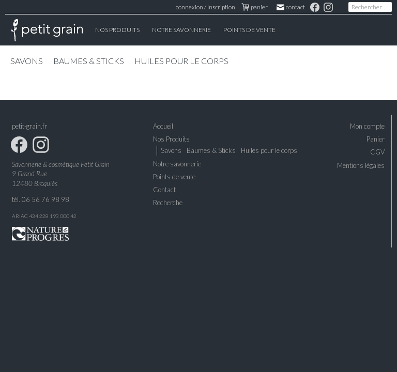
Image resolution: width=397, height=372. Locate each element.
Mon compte (367, 126)
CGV (377, 152)
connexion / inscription (205, 7)
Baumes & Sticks (88, 61)
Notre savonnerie (177, 164)
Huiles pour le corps (181, 61)
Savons (26, 61)
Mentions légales (361, 165)
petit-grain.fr (29, 126)
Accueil (47, 29)
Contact (291, 7)
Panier (376, 139)
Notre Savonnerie (181, 30)
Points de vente (249, 30)
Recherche (167, 202)
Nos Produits (117, 30)
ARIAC (20, 216)
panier (254, 7)
